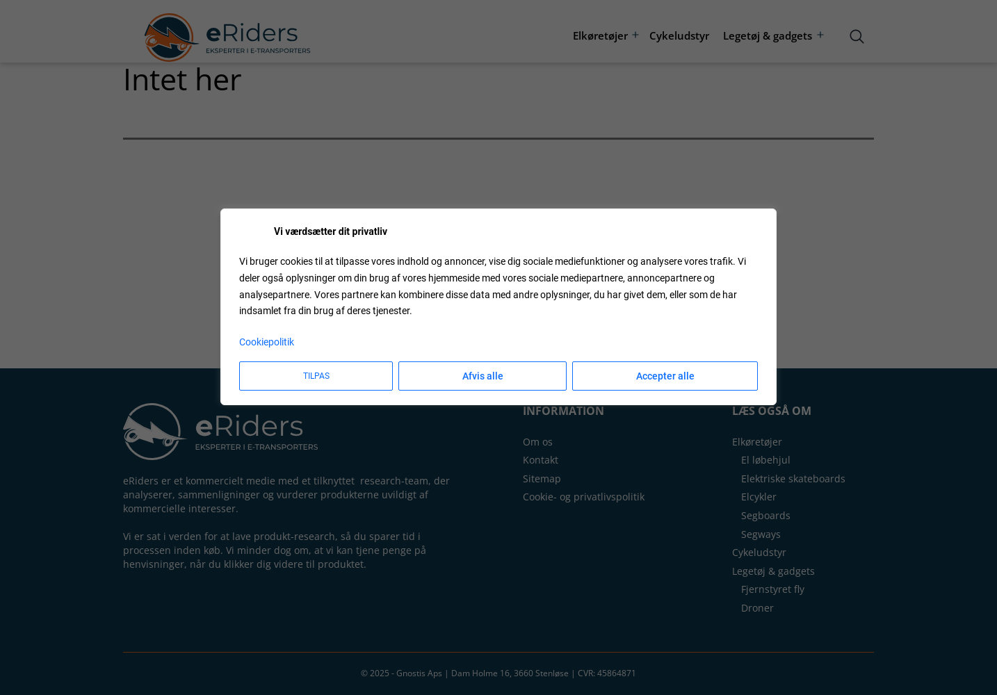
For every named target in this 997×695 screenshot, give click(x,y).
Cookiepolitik (266, 342)
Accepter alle (665, 376)
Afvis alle (482, 376)
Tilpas (316, 376)
